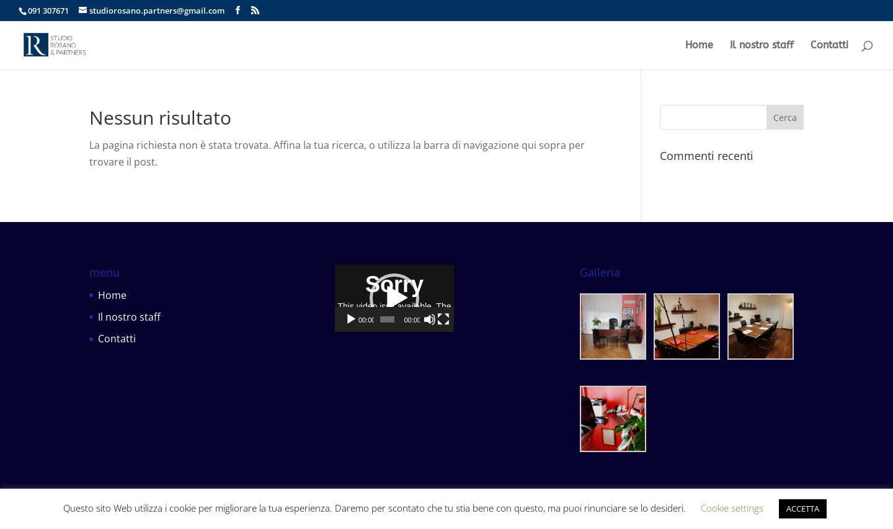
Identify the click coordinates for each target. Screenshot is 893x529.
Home (699, 46)
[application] (447, 328)
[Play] (351, 379)
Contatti (829, 46)
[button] (446, 328)
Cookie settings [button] (732, 508)
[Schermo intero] (542, 379)
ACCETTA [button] (802, 508)
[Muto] (522, 379)
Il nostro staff (762, 46)
